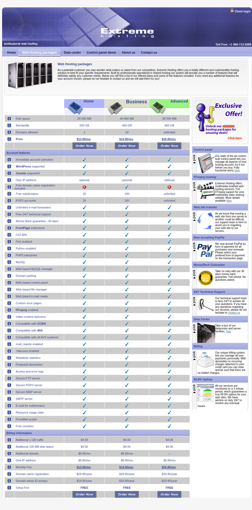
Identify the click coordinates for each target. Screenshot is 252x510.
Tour (228, 331)
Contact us (149, 52)
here (237, 170)
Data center (72, 52)
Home (11, 52)
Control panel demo (101, 52)
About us (128, 52)
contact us (234, 312)
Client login (240, 11)
